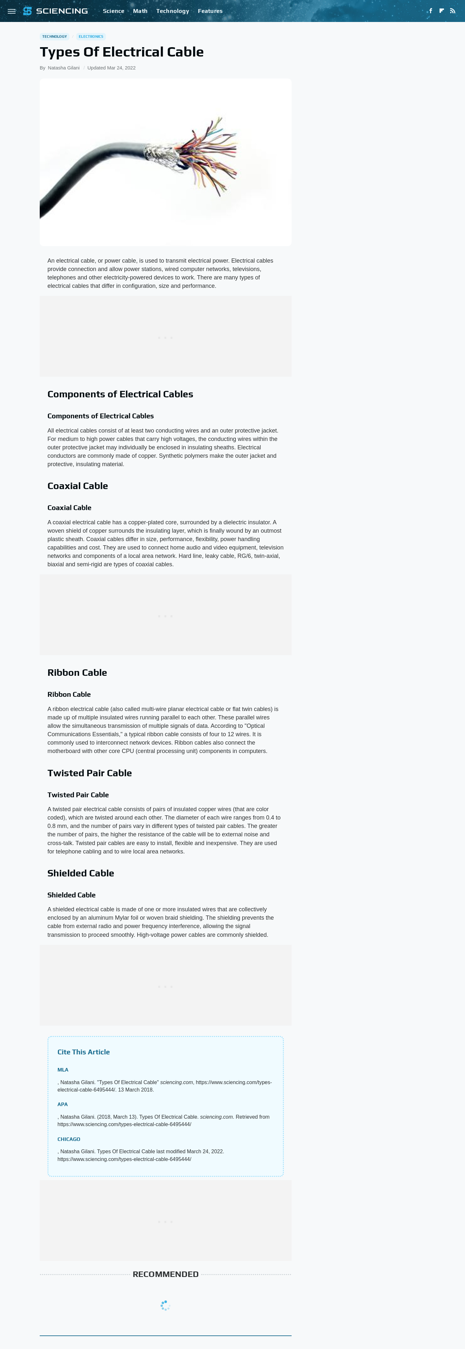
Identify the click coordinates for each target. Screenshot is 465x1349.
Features (210, 10)
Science (113, 10)
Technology (172, 10)
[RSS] (452, 11)
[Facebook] (430, 11)
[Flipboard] (441, 11)
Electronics (91, 36)
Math (140, 10)
